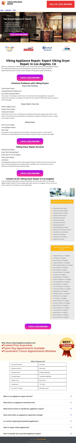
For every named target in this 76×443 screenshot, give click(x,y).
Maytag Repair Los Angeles (61, 277)
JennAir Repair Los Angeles (61, 315)
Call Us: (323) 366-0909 (30, 77)
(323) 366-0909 (65, 4)
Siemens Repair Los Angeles (61, 308)
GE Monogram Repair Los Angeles (63, 265)
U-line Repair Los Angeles (60, 310)
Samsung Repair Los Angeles (61, 282)
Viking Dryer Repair (58, 239)
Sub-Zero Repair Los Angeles (61, 286)
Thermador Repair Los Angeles (62, 289)
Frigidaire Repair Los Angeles (61, 263)
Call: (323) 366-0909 (19, 34)
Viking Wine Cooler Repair (60, 232)
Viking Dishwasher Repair (60, 213)
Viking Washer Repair (59, 222)
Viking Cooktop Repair (59, 234)
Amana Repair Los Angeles (61, 317)
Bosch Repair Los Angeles (60, 260)
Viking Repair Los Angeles (60, 291)
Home (1, 10)
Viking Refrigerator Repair (60, 227)
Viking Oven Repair (58, 220)
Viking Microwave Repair (60, 208)
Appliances (8, 10)
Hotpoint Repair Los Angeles (61, 255)
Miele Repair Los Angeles (60, 312)
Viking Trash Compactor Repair (62, 229)
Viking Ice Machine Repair (60, 211)
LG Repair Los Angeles (59, 274)
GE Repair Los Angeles (59, 258)
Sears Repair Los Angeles (60, 284)
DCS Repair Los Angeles (60, 298)
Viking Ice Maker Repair (60, 215)
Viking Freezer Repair (59, 218)
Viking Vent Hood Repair (60, 237)
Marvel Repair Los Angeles (60, 305)
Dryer (14, 10)
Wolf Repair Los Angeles (60, 296)
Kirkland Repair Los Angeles (61, 300)
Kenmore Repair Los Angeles (61, 272)
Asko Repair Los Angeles (60, 270)
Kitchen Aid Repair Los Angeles (62, 279)
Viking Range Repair (59, 225)
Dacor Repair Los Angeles (60, 267)
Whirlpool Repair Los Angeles (61, 293)
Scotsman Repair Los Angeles (61, 303)
